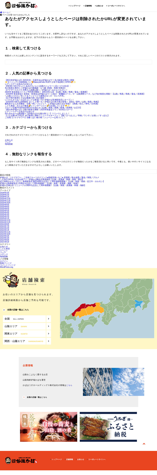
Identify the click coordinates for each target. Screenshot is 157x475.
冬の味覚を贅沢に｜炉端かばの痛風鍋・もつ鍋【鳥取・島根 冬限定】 (35, 88)
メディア (4, 254)
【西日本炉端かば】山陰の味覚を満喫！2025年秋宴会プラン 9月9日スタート (39, 110)
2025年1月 (4, 218)
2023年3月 (4, 238)
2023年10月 (5, 234)
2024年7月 (4, 226)
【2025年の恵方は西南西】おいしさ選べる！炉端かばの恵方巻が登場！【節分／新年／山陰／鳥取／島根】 (52, 102)
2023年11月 (5, 232)
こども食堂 (5, 249)
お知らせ (9, 140)
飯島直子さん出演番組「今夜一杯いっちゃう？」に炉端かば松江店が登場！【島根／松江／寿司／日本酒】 (52, 104)
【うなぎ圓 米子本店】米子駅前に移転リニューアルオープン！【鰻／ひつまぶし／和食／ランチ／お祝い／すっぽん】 (57, 115)
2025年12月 (5, 199)
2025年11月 (5, 201)
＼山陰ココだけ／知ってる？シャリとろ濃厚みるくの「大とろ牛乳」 (35, 96)
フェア (8, 142)
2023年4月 (4, 236)
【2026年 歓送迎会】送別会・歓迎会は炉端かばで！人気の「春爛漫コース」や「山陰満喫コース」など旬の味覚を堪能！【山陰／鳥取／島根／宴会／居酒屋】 (75, 94)
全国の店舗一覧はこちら (16, 311)
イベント (4, 251)
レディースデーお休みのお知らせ (19, 112)
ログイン (4, 261)
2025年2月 (4, 216)
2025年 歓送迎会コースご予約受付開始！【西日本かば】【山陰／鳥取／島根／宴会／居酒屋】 (46, 92)
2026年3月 (4, 193)
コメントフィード (8, 265)
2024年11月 (5, 222)
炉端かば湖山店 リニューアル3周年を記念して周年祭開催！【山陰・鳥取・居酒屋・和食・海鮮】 (43, 185)
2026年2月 (4, 195)
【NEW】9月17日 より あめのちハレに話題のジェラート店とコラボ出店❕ (38, 86)
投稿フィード (6, 263)
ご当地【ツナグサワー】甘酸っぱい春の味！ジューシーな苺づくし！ (35, 117)
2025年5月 (4, 210)
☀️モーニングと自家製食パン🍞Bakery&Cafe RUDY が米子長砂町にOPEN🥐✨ (40, 82)
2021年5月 (4, 242)
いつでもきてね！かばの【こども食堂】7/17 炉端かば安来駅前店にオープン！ (39, 100)
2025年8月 (4, 206)
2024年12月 (5, 220)
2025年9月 (4, 204)
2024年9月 (4, 224)
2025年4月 (4, 212)
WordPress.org (6, 267)
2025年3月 (4, 214)
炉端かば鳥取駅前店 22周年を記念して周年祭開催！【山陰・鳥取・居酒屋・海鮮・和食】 (39, 183)
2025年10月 (5, 202)
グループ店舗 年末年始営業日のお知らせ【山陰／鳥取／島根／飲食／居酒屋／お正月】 (43, 108)
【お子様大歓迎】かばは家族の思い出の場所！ (25, 98)
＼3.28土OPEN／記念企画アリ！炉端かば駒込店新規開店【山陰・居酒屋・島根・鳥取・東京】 (42, 179)
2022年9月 (4, 240)
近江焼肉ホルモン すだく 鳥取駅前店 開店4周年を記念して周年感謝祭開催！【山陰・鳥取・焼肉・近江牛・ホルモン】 (52, 181)
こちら (69, 390)
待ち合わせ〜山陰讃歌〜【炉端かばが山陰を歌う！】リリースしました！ (37, 113)
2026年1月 (4, 197)
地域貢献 (9, 144)
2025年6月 (4, 208)
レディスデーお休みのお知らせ (18, 84)
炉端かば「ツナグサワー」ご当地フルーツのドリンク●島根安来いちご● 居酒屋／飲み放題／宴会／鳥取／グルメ (49, 177)
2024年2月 (4, 228)
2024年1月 (4, 230)
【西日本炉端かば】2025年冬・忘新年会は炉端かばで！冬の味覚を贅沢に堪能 (39, 80)
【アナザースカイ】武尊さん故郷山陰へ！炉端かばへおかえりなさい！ (36, 90)
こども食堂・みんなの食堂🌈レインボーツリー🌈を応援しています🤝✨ (37, 106)
